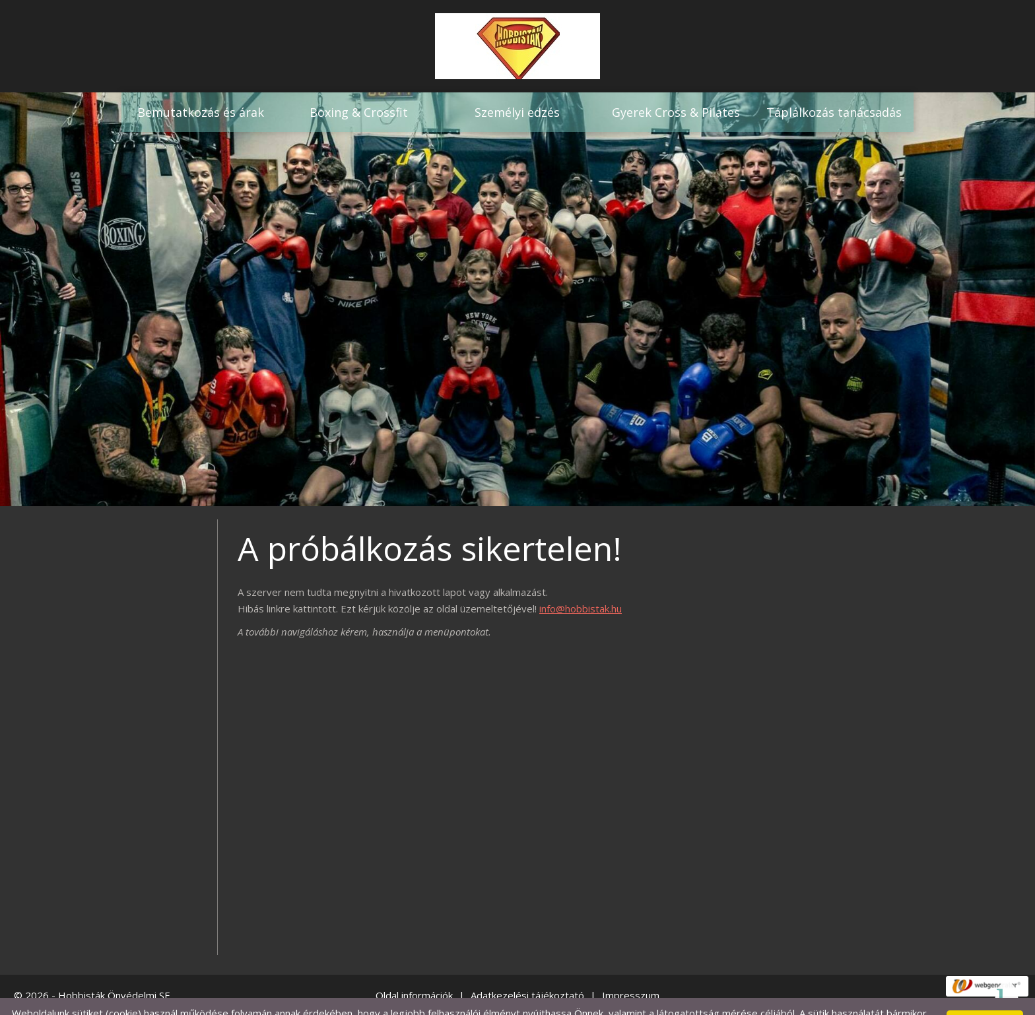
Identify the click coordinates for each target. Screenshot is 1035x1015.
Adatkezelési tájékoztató (527, 968)
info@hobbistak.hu (580, 582)
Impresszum (630, 968)
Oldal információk (414, 968)
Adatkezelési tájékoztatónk (301, 999)
